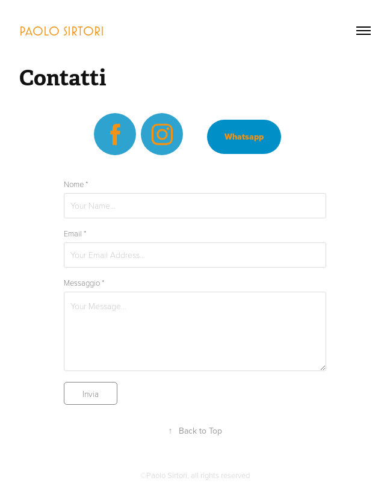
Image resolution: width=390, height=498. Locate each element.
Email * (75, 233)
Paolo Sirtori (61, 30)
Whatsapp (244, 137)
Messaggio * (84, 282)
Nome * (76, 184)
